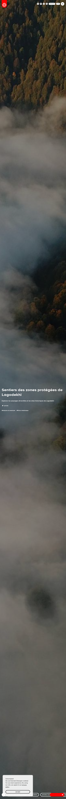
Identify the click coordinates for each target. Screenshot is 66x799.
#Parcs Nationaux (22, 410)
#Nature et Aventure (8, 410)
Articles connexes (48, 795)
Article (5, 406)
